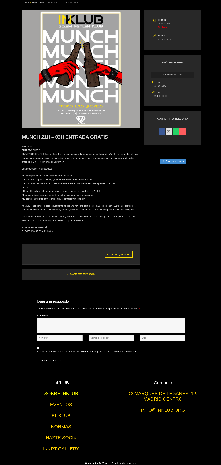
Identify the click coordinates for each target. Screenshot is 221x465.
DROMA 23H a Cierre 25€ (172, 75)
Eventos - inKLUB (39, 3)
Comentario (44, 315)
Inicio (27, 3)
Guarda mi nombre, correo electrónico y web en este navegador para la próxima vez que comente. (87, 351)
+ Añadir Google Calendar (115, 254)
